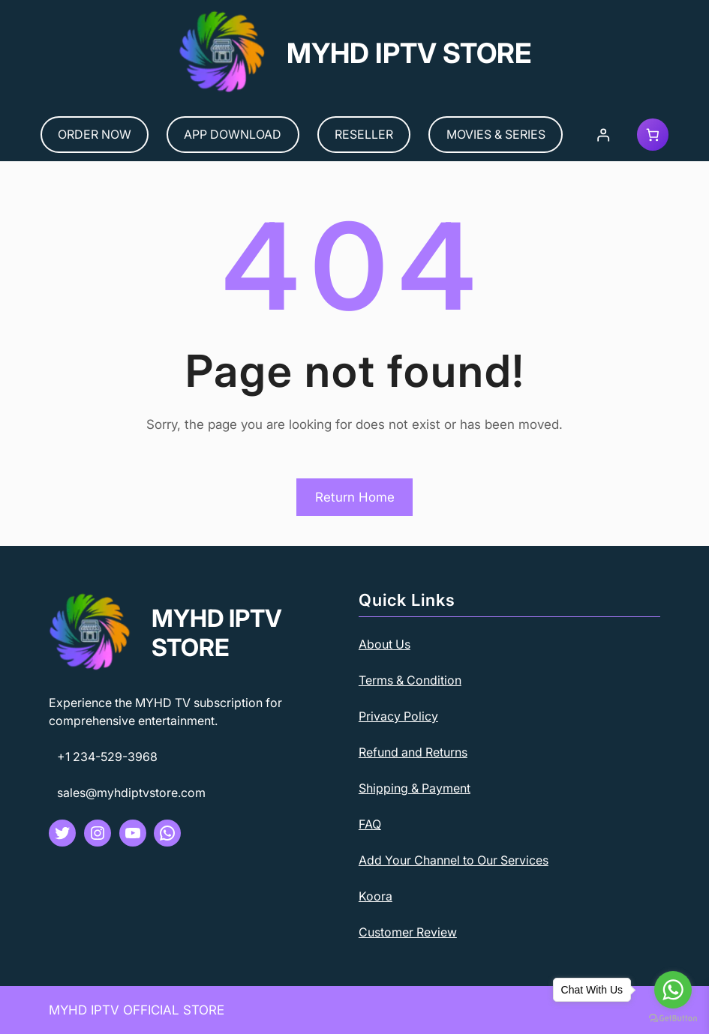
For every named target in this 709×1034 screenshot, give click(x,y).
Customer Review (408, 932)
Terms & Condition (410, 680)
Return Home (355, 497)
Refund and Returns (413, 752)
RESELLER (364, 134)
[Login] (603, 134)
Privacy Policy (398, 716)
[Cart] (653, 134)
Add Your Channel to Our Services (453, 860)
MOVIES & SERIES (495, 134)
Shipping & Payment (414, 788)
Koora (375, 896)
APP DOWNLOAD (232, 134)
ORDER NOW (94, 134)
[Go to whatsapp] (673, 990)
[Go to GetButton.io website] (673, 1019)
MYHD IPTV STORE (409, 53)
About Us (384, 644)
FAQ (370, 824)
